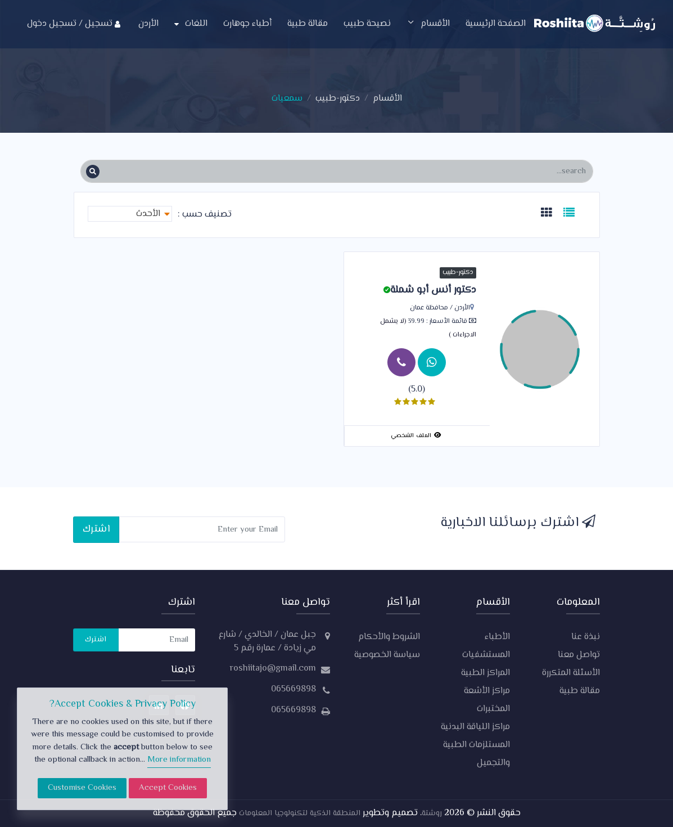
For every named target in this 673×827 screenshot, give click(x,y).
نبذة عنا (585, 637)
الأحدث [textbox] (148, 214)
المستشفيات (486, 655)
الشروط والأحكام (389, 637)
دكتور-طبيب (337, 99)
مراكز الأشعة (487, 691)
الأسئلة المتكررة (571, 673)
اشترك (96, 529)
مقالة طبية (307, 24)
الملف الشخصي (416, 436)
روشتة (432, 813)
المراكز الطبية (485, 673)
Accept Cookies (168, 787)
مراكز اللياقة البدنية (475, 727)
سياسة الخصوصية (387, 655)
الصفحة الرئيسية (496, 24)
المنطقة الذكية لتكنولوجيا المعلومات (298, 813)
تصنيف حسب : (205, 215)
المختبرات (493, 709)
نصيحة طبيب (367, 24)
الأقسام (428, 24)
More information (179, 759)
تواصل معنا (579, 655)
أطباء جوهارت (247, 24)
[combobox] (130, 214)
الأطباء (497, 637)
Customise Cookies (82, 787)
